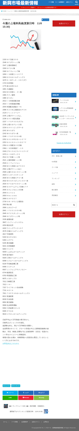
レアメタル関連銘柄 (62, 109)
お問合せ (45, 421)
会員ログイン (69, 2)
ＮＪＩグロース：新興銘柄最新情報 (52, 428)
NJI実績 (54, 160)
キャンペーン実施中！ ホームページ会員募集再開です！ (40, 7)
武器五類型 (59, 124)
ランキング (16, 385)
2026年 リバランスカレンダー (63, 117)
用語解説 (55, 193)
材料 (53, 182)
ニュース (7, 385)
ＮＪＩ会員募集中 (59, 2)
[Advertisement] (26, 362)
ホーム (5, 421)
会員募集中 (24, 421)
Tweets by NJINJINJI (64, 142)
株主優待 (55, 187)
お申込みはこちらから (11, 343)
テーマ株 (55, 165)
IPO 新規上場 (57, 155)
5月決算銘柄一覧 (61, 132)
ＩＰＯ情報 (51, 2)
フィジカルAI (60, 101)
